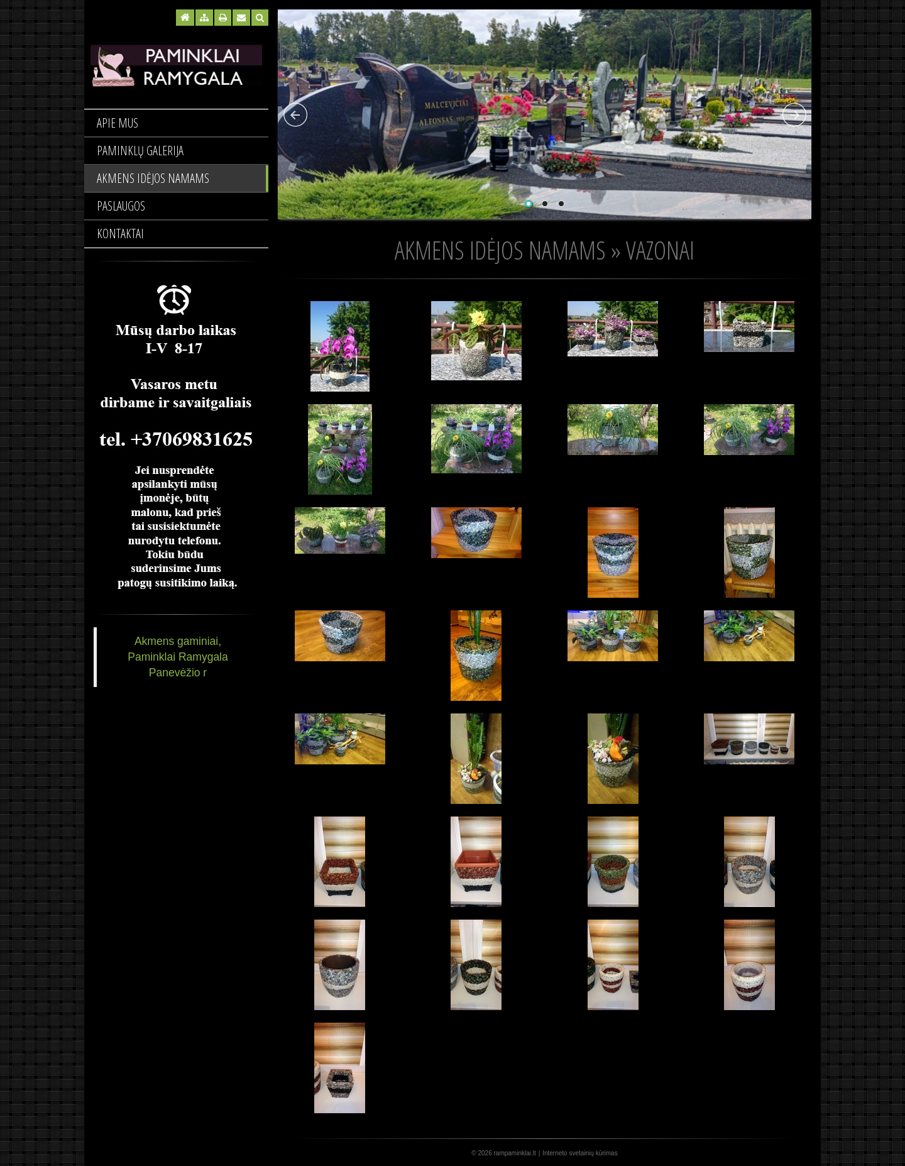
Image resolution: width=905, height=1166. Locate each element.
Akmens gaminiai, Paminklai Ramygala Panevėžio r (178, 657)
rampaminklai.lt (515, 1153)
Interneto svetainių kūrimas (580, 1153)
